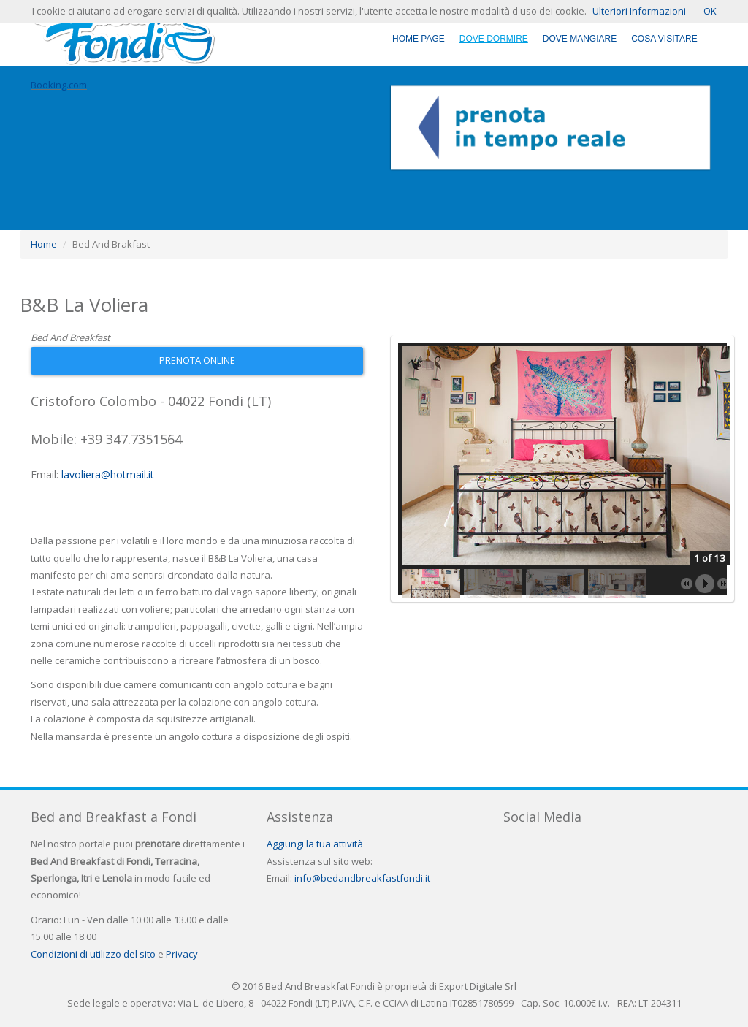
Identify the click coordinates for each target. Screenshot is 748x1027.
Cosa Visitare (664, 39)
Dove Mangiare (580, 39)
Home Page (418, 39)
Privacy (182, 954)
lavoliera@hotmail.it (107, 474)
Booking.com (59, 84)
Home (44, 244)
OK (710, 11)
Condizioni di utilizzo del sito (93, 954)
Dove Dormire (493, 39)
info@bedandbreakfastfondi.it (362, 878)
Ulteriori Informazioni (639, 11)
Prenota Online (197, 360)
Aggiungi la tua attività (315, 843)
